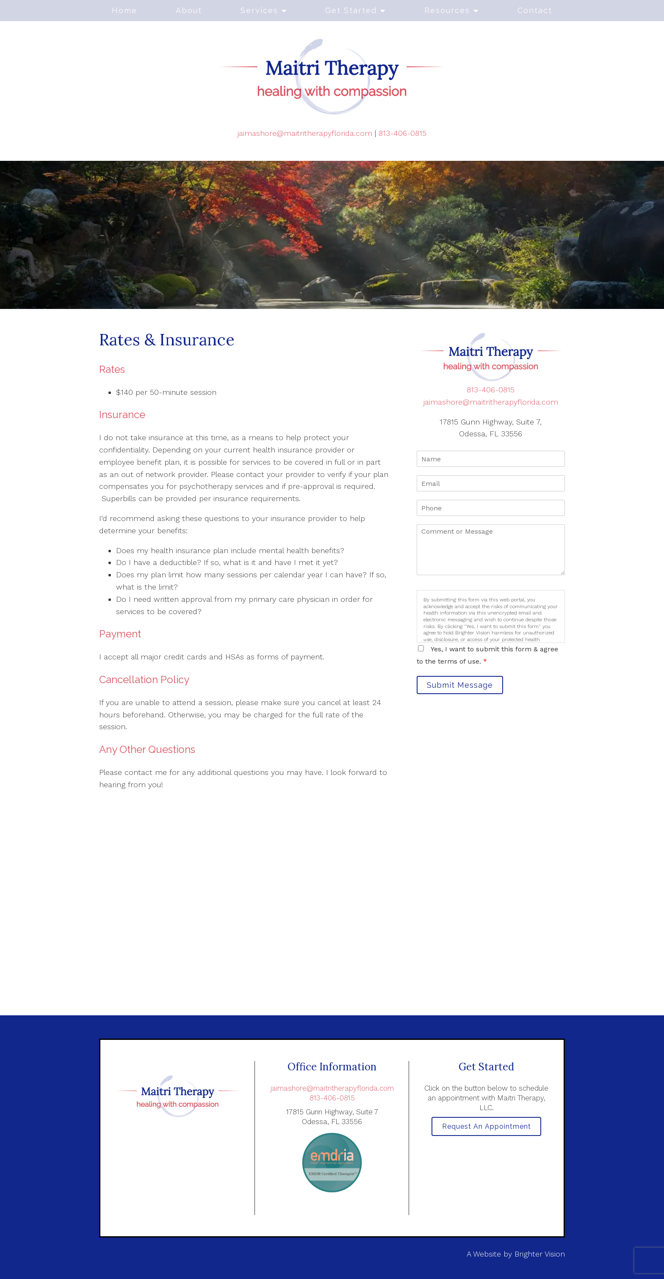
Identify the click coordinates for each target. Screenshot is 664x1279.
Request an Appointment (486, 1128)
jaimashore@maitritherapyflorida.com (305, 133)
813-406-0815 (402, 133)
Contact (534, 10)
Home (124, 10)
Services (259, 10)
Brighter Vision (540, 1253)
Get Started (351, 10)
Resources (447, 10)
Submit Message (465, 686)
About (189, 10)
